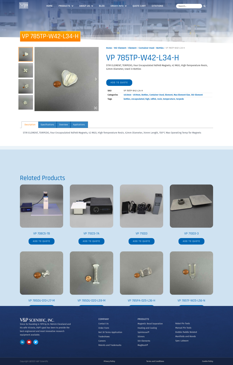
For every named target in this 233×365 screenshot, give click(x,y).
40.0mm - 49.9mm (132, 95)
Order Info (119, 6)
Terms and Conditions (155, 361)
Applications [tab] (79, 124)
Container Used (146, 48)
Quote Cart (139, 6)
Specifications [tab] (47, 124)
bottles (127, 99)
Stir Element (120, 48)
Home (49, 6)
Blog (102, 6)
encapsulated (137, 99)
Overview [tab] (63, 124)
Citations (157, 6)
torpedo (180, 99)
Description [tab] (30, 124)
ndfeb (153, 99)
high (147, 99)
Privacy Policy (109, 361)
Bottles (160, 48)
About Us (86, 6)
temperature (169, 99)
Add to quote (119, 82)
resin (159, 99)
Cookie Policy (207, 361)
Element (132, 48)
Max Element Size (182, 95)
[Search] (205, 6)
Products (66, 6)
